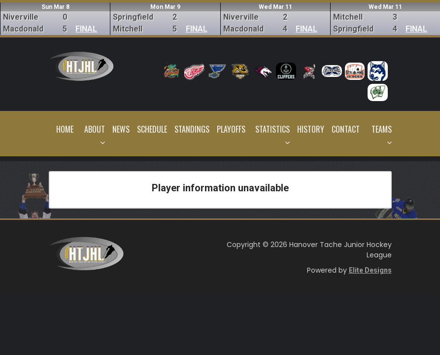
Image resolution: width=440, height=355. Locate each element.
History (310, 129)
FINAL (86, 29)
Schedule (152, 129)
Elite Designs (370, 270)
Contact (346, 129)
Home (64, 129)
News (121, 129)
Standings (191, 129)
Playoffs (231, 129)
